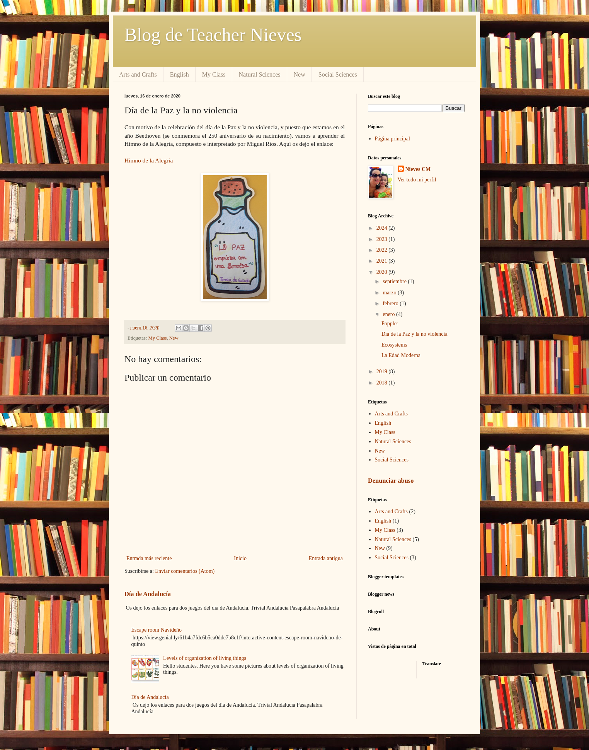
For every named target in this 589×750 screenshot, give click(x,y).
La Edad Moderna (400, 355)
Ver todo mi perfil (417, 180)
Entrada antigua (326, 558)
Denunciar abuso (391, 480)
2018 (382, 383)
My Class (214, 74)
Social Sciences (337, 74)
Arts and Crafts (138, 74)
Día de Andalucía (147, 594)
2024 (382, 228)
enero (389, 314)
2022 (382, 250)
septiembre (395, 281)
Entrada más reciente (149, 558)
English (179, 74)
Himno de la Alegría (148, 160)
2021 (382, 261)
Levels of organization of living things (204, 658)
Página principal (392, 139)
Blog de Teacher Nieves (212, 34)
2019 (382, 371)
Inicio (240, 558)
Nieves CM (418, 169)
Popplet (389, 323)
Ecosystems (394, 345)
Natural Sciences (260, 74)
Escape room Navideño (156, 630)
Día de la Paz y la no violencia (414, 334)
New (299, 74)
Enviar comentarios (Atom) (184, 571)
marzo (390, 293)
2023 (382, 239)
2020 (382, 272)
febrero (391, 303)
